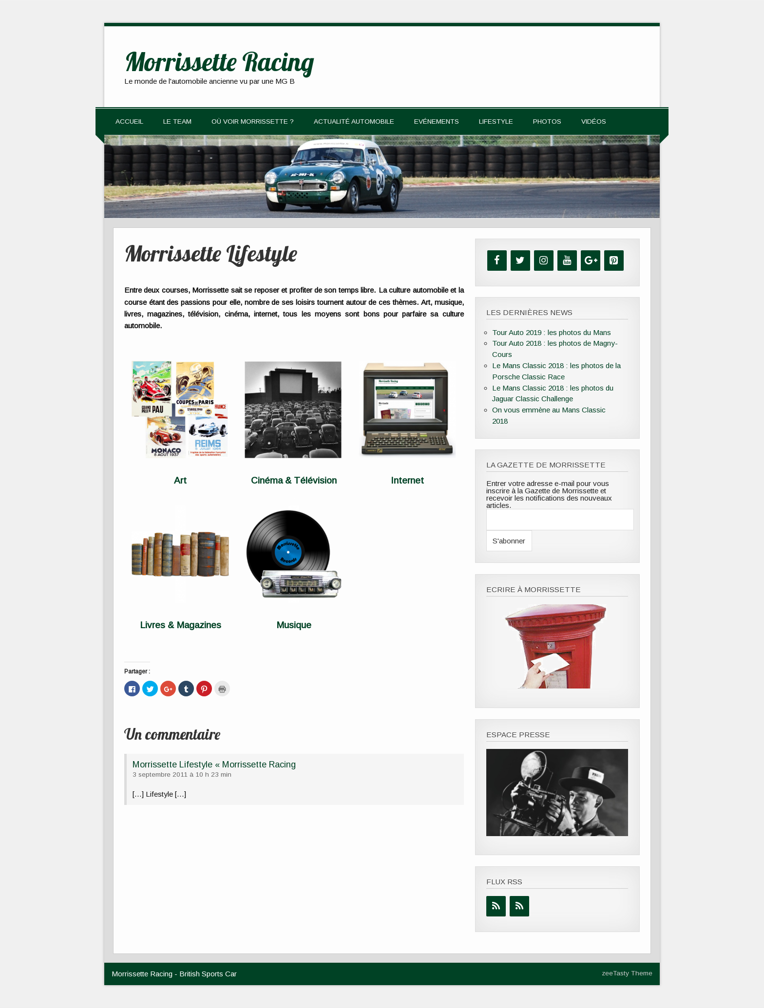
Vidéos (593, 121)
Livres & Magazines (180, 625)
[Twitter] (520, 260)
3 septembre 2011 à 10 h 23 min (182, 774)
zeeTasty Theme (627, 973)
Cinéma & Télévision (294, 480)
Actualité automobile (354, 121)
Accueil (129, 121)
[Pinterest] (614, 260)
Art (180, 480)
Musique (293, 625)
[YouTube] (567, 260)
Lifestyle (496, 121)
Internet (407, 480)
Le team (177, 121)
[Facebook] (497, 260)
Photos (547, 121)
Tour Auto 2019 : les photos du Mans (551, 332)
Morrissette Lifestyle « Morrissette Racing (214, 764)
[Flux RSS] (496, 906)
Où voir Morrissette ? (252, 121)
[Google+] (590, 260)
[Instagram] (544, 260)
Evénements (436, 121)
